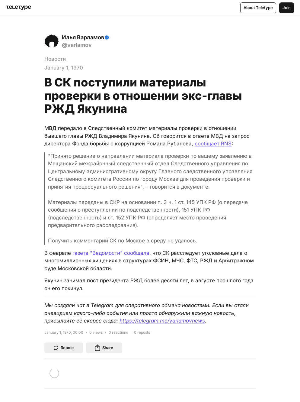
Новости (55, 59)
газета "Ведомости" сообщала (110, 253)
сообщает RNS (213, 144)
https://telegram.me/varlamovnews (162, 321)
